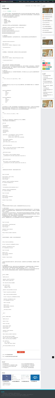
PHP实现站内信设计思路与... (48, 16)
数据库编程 (32, 1)
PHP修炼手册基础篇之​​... (48, 26)
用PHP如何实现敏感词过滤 (47, 81)
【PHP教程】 (9, 11)
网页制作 (36, 1)
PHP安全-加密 (45, 77)
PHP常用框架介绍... (47, 18)
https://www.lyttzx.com (10, 395)
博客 (49, 63)
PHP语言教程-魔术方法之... (48, 14)
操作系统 (40, 1)
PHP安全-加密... (46, 30)
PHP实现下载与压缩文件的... (48, 32)
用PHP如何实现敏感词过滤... (48, 28)
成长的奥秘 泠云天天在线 (7, 1)
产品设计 (48, 1)
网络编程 (20, 1)
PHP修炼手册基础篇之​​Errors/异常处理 (27, 366)
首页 (17, 1)
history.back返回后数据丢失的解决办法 (27, 363)
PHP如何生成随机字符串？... (48, 20)
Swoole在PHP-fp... (47, 22)
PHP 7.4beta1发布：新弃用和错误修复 (27, 367)
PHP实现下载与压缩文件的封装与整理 (11, 356)
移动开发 (24, 1)
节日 (46, 63)
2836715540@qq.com (30, 394)
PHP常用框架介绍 (5, 367)
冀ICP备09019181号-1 (25, 395)
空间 (43, 63)
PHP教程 (34, 5)
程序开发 (28, 1)
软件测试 (44, 1)
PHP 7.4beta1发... (47, 24)
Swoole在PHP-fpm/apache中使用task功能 (9, 366)
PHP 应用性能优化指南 (9, 354)
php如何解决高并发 (6, 363)
